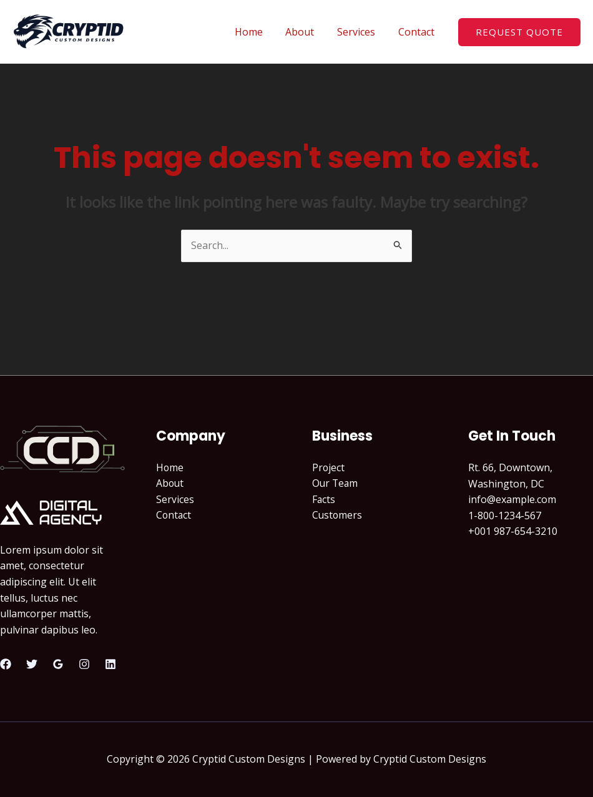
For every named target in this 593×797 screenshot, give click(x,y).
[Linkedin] (110, 664)
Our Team (336, 484)
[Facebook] (5, 664)
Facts (324, 499)
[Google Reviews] (58, 664)
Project (328, 467)
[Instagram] (84, 664)
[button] (519, 32)
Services (360, 32)
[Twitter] (31, 664)
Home (259, 32)
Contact (417, 32)
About (307, 32)
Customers (337, 515)
